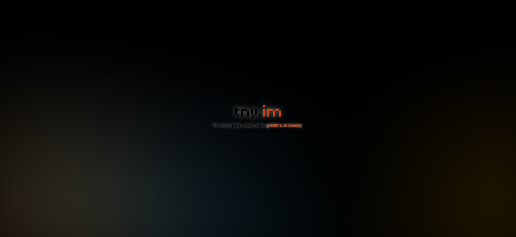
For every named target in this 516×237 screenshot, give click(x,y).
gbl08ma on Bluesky (284, 125)
